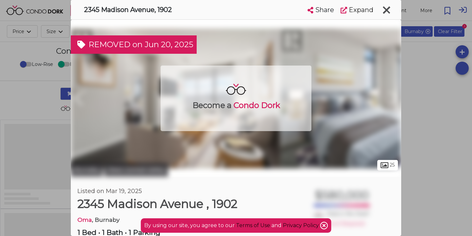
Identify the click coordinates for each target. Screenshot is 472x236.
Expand (357, 10)
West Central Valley (136, 169)
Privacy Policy (301, 225)
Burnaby (86, 169)
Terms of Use (253, 225)
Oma (84, 219)
